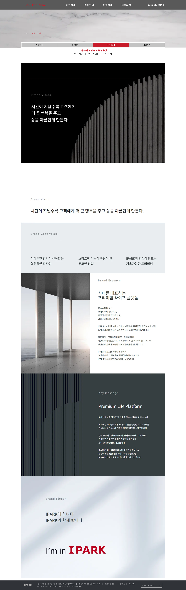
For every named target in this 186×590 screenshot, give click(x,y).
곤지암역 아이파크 (36, 4)
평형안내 (107, 5)
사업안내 (70, 5)
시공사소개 (111, 45)
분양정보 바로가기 (151, 585)
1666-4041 (155, 4)
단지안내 (89, 5)
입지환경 (75, 45)
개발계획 (146, 45)
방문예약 (126, 5)
